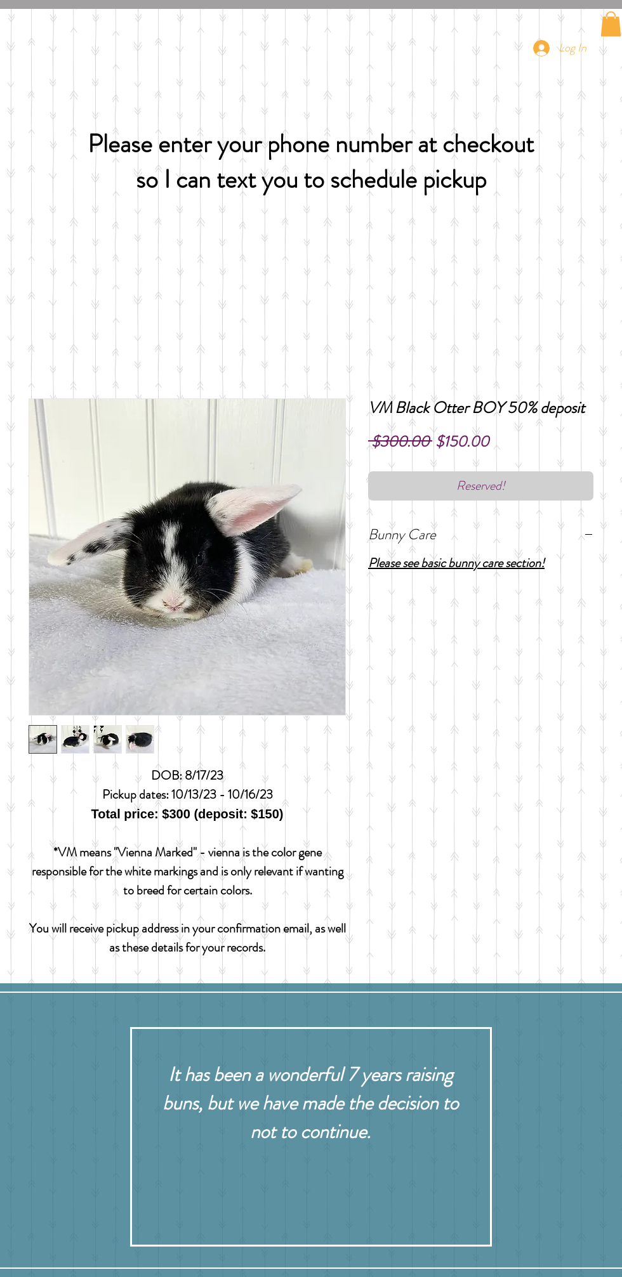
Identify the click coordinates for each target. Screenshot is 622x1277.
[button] (610, 23)
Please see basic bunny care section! (456, 563)
